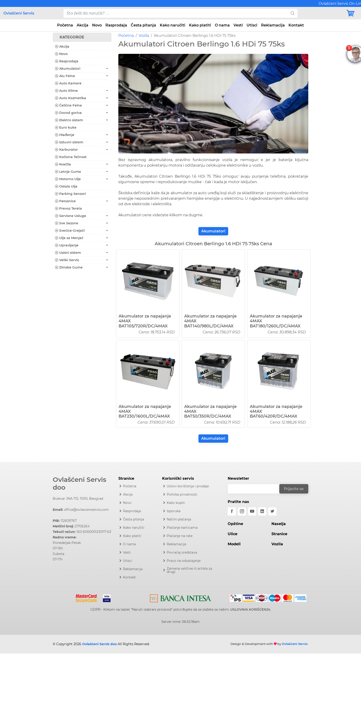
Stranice (279, 534)
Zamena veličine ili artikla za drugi (189, 570)
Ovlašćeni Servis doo (79, 483)
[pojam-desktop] (176, 13)
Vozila (144, 35)
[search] (292, 13)
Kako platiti (200, 25)
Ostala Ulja (66, 186)
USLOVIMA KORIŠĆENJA (250, 609)
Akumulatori (213, 231)
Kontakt (296, 25)
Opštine (235, 524)
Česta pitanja (143, 25)
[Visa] (105, 597)
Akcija (82, 25)
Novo (97, 25)
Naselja (278, 524)
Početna (65, 25)
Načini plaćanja (179, 519)
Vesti (238, 25)
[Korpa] (352, 13)
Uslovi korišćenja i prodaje (188, 486)
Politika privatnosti (182, 494)
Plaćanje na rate (179, 535)
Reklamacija (273, 25)
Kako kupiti (176, 502)
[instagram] (242, 511)
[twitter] (272, 511)
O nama (222, 25)
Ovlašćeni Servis (18, 13)
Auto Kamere (68, 83)
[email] (256, 488)
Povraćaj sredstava (182, 552)
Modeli (234, 544)
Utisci (252, 25)
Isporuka (173, 511)
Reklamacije (176, 544)
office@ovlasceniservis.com (86, 510)
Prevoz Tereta (68, 208)
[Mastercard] (87, 597)
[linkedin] (262, 511)
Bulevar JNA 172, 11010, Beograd (78, 499)
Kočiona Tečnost (71, 157)
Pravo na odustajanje (184, 560)
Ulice (232, 534)
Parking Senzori (70, 194)
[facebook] (232, 511)
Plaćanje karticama (182, 527)
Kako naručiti (172, 25)
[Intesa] (181, 597)
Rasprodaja (116, 25)
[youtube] (252, 511)
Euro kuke (65, 127)
